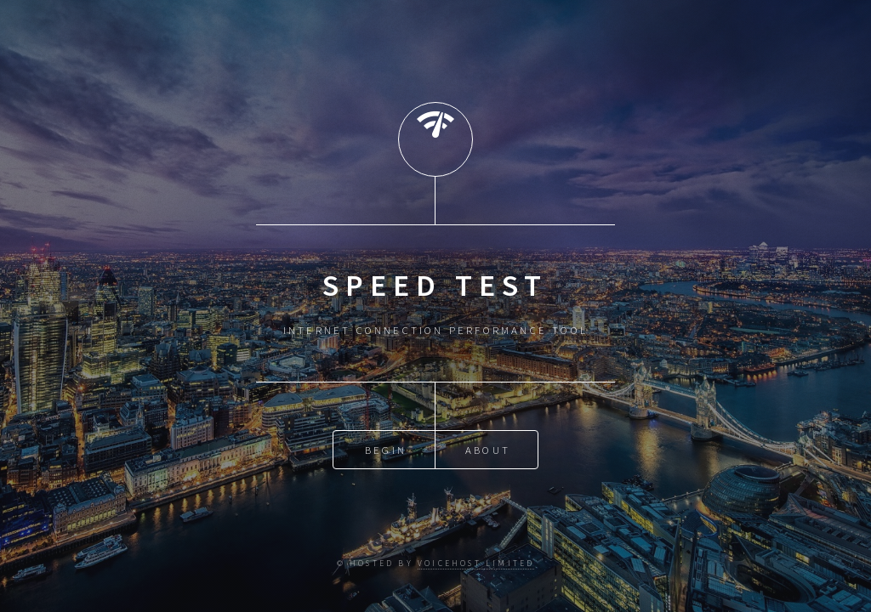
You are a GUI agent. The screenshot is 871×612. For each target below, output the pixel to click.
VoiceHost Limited (476, 563)
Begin (386, 449)
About (487, 449)
